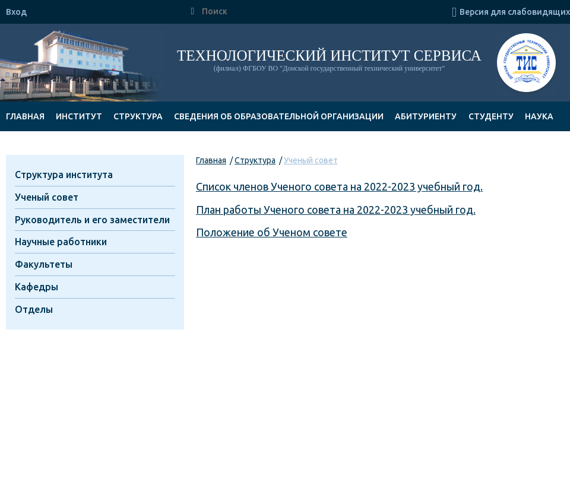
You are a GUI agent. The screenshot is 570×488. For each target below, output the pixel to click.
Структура (138, 116)
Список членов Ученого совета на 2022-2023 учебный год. (339, 186)
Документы (34, 146)
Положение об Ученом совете (271, 232)
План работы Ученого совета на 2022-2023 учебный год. (336, 210)
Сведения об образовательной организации (279, 116)
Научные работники (61, 241)
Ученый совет (311, 160)
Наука (539, 116)
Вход (16, 12)
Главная (25, 116)
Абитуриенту (426, 116)
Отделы (34, 309)
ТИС (526, 64)
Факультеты (43, 264)
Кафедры (36, 286)
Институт (79, 116)
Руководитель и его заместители (92, 219)
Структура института (64, 174)
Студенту (491, 116)
